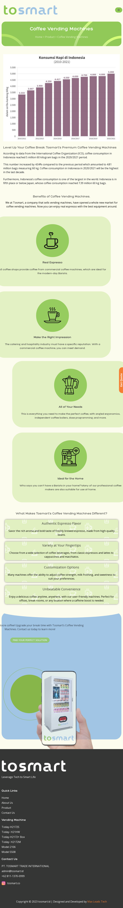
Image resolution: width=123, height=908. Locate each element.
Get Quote (121, 380)
